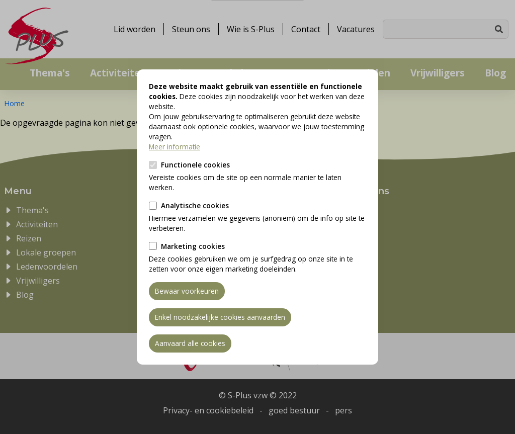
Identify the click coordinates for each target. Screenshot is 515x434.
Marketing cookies (193, 246)
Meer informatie (174, 146)
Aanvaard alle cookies (190, 343)
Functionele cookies (195, 164)
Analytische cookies (195, 205)
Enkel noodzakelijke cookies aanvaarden (220, 317)
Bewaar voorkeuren (187, 291)
